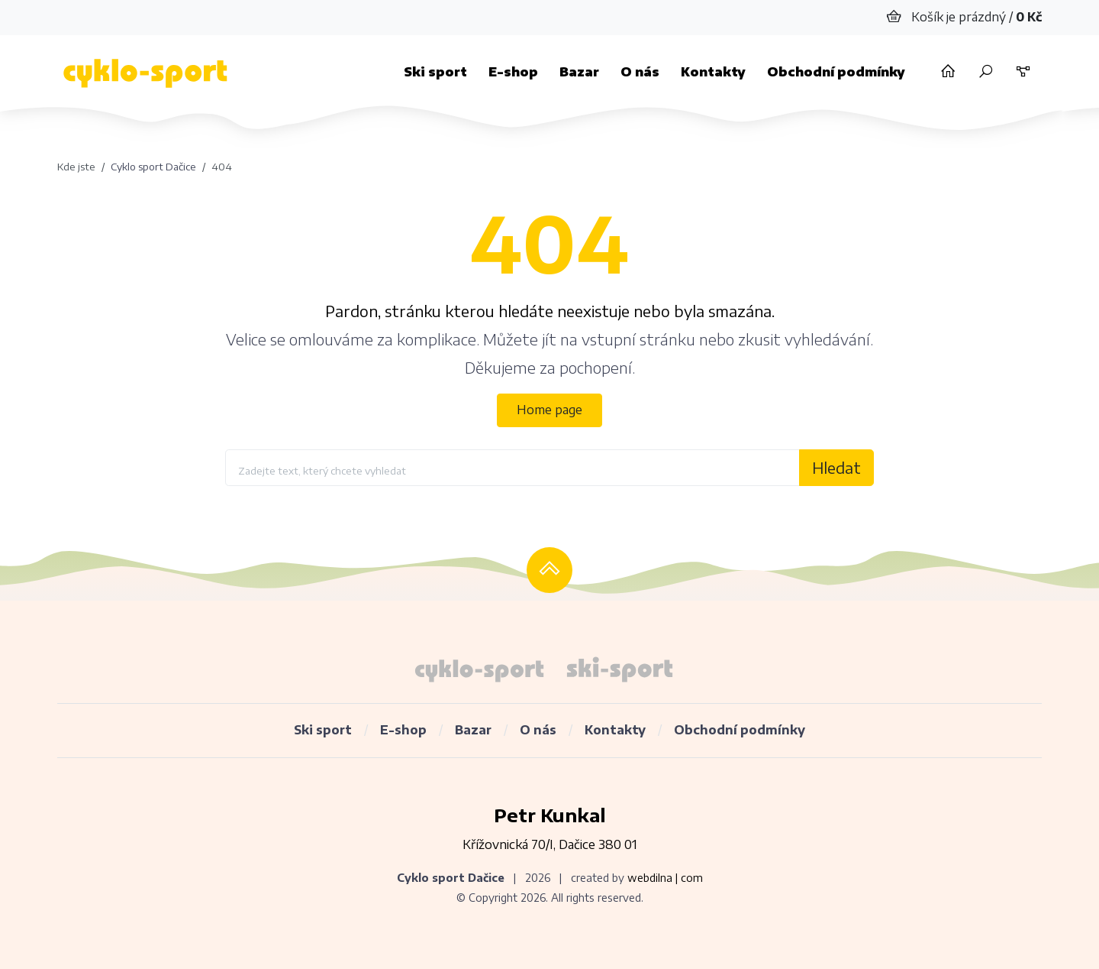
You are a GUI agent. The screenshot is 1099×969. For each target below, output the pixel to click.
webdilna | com (665, 877)
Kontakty (713, 71)
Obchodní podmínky (836, 71)
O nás (639, 71)
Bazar (579, 71)
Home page (549, 409)
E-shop (513, 71)
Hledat (836, 467)
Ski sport (435, 71)
